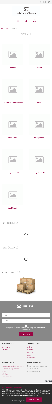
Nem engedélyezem (18, 401)
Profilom (30, 352)
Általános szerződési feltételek (13, 366)
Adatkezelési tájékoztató (10, 369)
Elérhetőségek (7, 377)
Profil (44, 2)
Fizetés (4, 371)
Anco (7, 29)
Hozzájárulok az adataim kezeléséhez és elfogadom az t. (26, 328)
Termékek (5, 350)
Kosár (29, 355)
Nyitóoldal (6, 347)
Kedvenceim (31, 358)
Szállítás (5, 374)
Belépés (40, 2)
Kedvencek (48, 2)
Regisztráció (31, 350)
